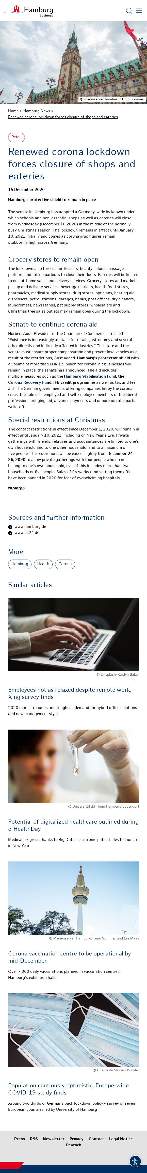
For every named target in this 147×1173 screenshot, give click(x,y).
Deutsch (73, 1145)
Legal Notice (121, 1139)
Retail (16, 137)
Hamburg (19, 564)
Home (13, 111)
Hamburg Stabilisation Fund (90, 377)
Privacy (77, 1139)
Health (43, 564)
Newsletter (53, 1139)
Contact (96, 1139)
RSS (34, 1139)
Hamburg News (36, 111)
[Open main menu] (139, 10)
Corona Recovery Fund (29, 383)
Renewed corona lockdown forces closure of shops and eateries (63, 117)
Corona (65, 564)
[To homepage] (28, 11)
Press (19, 1139)
